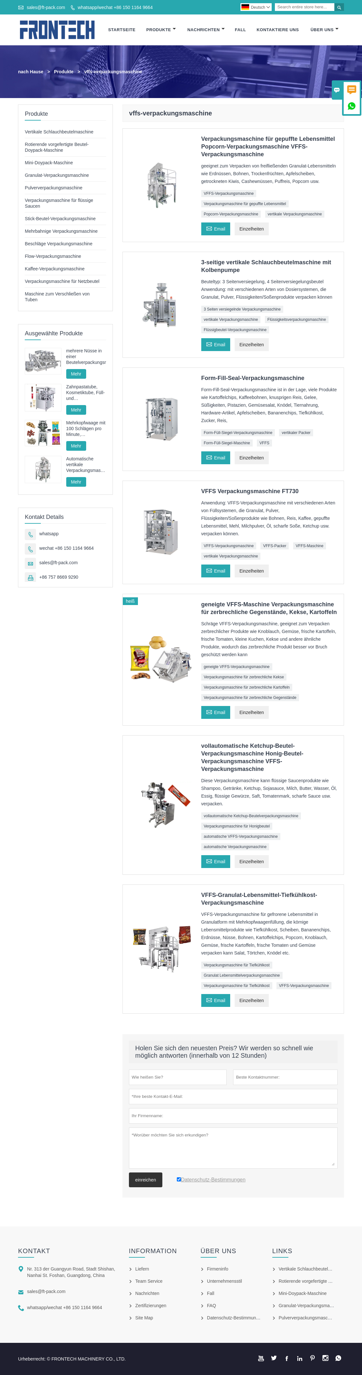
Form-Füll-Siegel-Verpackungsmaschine (238, 432)
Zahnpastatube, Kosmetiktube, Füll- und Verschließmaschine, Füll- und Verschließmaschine (86, 392)
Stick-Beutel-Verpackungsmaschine (60, 218)
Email (215, 228)
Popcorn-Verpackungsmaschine (231, 214)
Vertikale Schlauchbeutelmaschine (59, 131)
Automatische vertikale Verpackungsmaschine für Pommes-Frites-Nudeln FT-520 (86, 464)
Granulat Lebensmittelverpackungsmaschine (242, 975)
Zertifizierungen (151, 1305)
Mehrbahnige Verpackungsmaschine (61, 231)
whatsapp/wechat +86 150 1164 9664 (115, 7)
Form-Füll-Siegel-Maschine (227, 443)
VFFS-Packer (274, 546)
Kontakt (34, 1250)
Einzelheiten (252, 228)
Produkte (161, 29)
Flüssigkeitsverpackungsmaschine (296, 319)
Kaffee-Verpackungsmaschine (55, 268)
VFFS (264, 443)
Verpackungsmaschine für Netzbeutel (62, 281)
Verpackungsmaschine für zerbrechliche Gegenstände (250, 697)
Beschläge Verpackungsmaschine (58, 243)
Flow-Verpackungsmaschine (53, 256)
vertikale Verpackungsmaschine (295, 214)
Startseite (121, 29)
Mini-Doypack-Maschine (49, 162)
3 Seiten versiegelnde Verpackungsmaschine (242, 309)
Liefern (142, 1268)
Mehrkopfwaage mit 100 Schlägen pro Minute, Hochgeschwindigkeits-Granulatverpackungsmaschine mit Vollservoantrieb (86, 428)
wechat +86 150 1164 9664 (66, 548)
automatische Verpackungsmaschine (235, 847)
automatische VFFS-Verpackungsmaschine (241, 836)
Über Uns (325, 29)
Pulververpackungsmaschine (53, 187)
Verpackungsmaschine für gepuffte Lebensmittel (245, 204)
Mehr (76, 373)
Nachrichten (206, 29)
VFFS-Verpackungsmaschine (229, 193)
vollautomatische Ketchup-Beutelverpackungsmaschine (251, 816)
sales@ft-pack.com (46, 7)
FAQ (211, 1305)
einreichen (145, 1179)
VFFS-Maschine (309, 546)
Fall (240, 29)
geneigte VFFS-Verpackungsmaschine (237, 667)
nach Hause (30, 71)
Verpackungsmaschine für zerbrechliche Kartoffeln (247, 687)
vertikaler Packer (296, 432)
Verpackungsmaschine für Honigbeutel (237, 826)
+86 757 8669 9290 (58, 577)
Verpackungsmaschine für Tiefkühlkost (237, 965)
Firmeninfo (217, 1268)
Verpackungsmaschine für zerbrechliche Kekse (244, 677)
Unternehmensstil (224, 1281)
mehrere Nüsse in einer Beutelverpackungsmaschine (86, 356)
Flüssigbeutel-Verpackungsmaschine (235, 330)
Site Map (144, 1317)
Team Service (149, 1281)
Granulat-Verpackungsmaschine (57, 175)
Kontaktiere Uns (278, 29)
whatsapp (49, 533)
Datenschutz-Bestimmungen (235, 1317)
